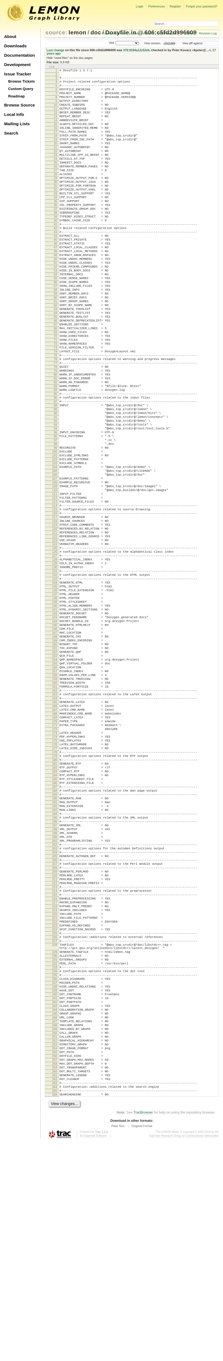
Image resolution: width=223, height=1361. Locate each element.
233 (54, 1159)
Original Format (142, 1345)
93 (55, 499)
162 (54, 822)
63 (55, 359)
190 (54, 953)
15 (55, 135)
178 (54, 897)
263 (54, 1299)
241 (54, 1196)
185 (54, 930)
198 (54, 991)
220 (54, 1094)
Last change (55, 50)
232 (54, 1154)
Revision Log (208, 33)
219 (54, 1089)
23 (55, 172)
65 (55, 368)
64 (55, 364)
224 (54, 1112)
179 (54, 902)
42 (55, 261)
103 (54, 546)
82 (55, 448)
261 (54, 1290)
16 (55, 139)
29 (55, 200)
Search (11, 133)
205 (54, 1023)
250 (54, 1238)
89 (55, 481)
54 (55, 317)
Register (175, 6)
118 (54, 616)
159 (54, 808)
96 (55, 514)
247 (54, 1224)
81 (55, 443)
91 (55, 490)
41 (55, 256)
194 (54, 972)
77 (55, 425)
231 (54, 1149)
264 (54, 1304)
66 (55, 373)
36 (55, 233)
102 (54, 542)
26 (55, 186)
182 (54, 916)
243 (54, 1205)
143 (54, 733)
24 (55, 177)
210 (54, 1047)
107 (54, 565)
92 (55, 495)
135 (54, 696)
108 (54, 570)
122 (54, 635)
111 (54, 584)
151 (54, 771)
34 (55, 223)
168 (54, 850)
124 (54, 645)
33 (55, 219)
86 (55, 467)
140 (54, 719)
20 (55, 158)
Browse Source (19, 105)
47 (55, 284)
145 (54, 743)
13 (55, 125)
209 (54, 1042)
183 (54, 921)
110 (54, 579)
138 (54, 710)
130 (54, 673)
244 (54, 1210)
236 (54, 1173)
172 (54, 869)
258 (54, 1276)
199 (54, 995)
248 (54, 1229)
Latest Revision (142, 33)
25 (55, 181)
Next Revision (166, 33)
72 (55, 401)
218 (54, 1084)
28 (55, 195)
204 (54, 1019)
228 (54, 1131)
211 (54, 1052)
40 (55, 251)
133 (54, 687)
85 (55, 462)
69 (55, 387)
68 (55, 382)
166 (54, 841)
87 (55, 471)
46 (55, 280)
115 (54, 602)
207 (54, 1033)
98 (55, 523)
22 (55, 167)
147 (54, 752)
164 (54, 832)
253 (54, 1252)
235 (54, 1168)
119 (54, 621)
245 (54, 1215)
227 (54, 1126)
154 (54, 785)
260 (54, 1285)
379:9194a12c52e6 (136, 50)
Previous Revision (114, 33)
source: (56, 32)
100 (54, 532)
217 (54, 1080)
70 (55, 392)
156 (54, 794)
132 (54, 682)
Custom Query (21, 89)
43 (55, 266)
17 (55, 144)
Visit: (112, 43)
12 (55, 120)
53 (55, 312)
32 (55, 214)
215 (54, 1070)
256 (54, 1266)
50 (55, 298)
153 (54, 780)
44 (55, 270)
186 (54, 935)
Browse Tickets (21, 81)
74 (55, 411)
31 (55, 209)
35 (55, 228)
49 (55, 294)
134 (54, 691)
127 (54, 659)
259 (54, 1280)
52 (55, 308)
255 (54, 1262)
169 (54, 855)
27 (55, 191)
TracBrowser (143, 1332)
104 (54, 551)
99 (55, 528)
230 (54, 1145)
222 (54, 1103)
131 (54, 677)
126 (54, 654)
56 (55, 326)
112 (54, 588)
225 (54, 1117)
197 (54, 986)
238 (54, 1182)
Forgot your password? (201, 6)
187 (54, 939)
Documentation (19, 55)
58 (55, 336)
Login (139, 6)
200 (54, 1000)
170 (54, 860)
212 (54, 1056)
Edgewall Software (95, 1355)
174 (54, 878)
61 (55, 350)
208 (54, 1038)
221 (54, 1098)
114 (54, 598)
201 (54, 1005)
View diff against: (200, 43)
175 (54, 883)
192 (54, 963)
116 (54, 607)
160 (54, 813)
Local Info (14, 114)
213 (54, 1061)
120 (54, 626)
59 (55, 340)
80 (55, 439)
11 (55, 116)
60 (55, 345)
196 (54, 981)
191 (54, 958)
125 (54, 649)
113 (54, 593)
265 (54, 1308)
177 (54, 892)
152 (54, 776)
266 (54, 1313)
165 (54, 836)
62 (55, 354)
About (10, 36)
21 (55, 163)
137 (54, 705)
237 (54, 1177)
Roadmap (16, 96)
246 (54, 1219)
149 (54, 761)
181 (54, 911)
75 (55, 415)
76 (55, 420)
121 (54, 630)
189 (54, 949)
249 (54, 1233)
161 (54, 818)
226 (54, 1122)
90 (55, 485)
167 (54, 846)
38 (55, 242)
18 (55, 149)
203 (54, 1014)
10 (55, 111)
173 (54, 874)
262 (54, 1294)
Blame (189, 33)
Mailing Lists (17, 123)
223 (54, 1108)
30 (55, 205)
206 (54, 1028)
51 (55, 303)
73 (55, 406)
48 (55, 289)
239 (54, 1187)
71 (55, 397)
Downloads (15, 45)
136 (54, 701)
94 (55, 504)
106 (54, 560)
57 (55, 331)
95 (55, 509)
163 (54, 827)
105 (54, 556)
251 (54, 1243)
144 (54, 738)
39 (55, 247)
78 (55, 429)
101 (54, 537)
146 (54, 747)
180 (54, 907)
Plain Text (117, 1345)
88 (55, 476)
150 (54, 766)
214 (54, 1066)
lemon (78, 32)
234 (54, 1163)
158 (54, 804)
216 (54, 1075)
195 (54, 977)
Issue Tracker (17, 74)
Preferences (156, 6)
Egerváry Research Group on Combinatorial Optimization (184, 1355)
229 (54, 1140)
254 (54, 1257)
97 (55, 518)
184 (54, 925)
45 (55, 275)
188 (54, 944)
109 (54, 574)
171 (54, 864)
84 (55, 457)
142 (54, 729)
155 (54, 790)
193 (54, 967)
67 (55, 378)
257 (54, 1271)
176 (54, 888)
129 (54, 668)
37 (55, 237)
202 (54, 1009)
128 (54, 663)
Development (17, 64)
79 (55, 434)
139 (54, 715)
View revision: (152, 43)
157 (54, 799)
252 (54, 1248)
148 (54, 757)
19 (55, 153)
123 (54, 640)
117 (54, 612)
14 (55, 130)
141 (54, 724)
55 (55, 322)
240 (54, 1191)
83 (55, 453)
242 (54, 1201)
